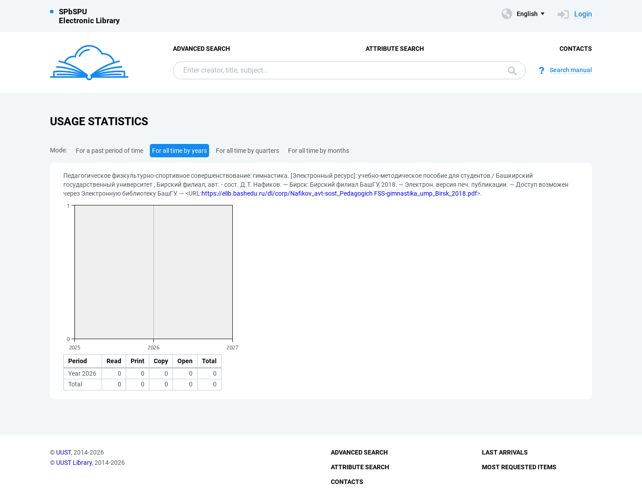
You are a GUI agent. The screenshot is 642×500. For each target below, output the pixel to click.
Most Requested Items (519, 467)
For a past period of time (109, 150)
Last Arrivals (505, 452)
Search (512, 70)
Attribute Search (395, 48)
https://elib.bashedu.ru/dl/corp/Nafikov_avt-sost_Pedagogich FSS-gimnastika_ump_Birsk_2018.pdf (339, 193)
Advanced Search (201, 48)
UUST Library (74, 462)
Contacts (576, 48)
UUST (63, 452)
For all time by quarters (247, 150)
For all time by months (318, 150)
